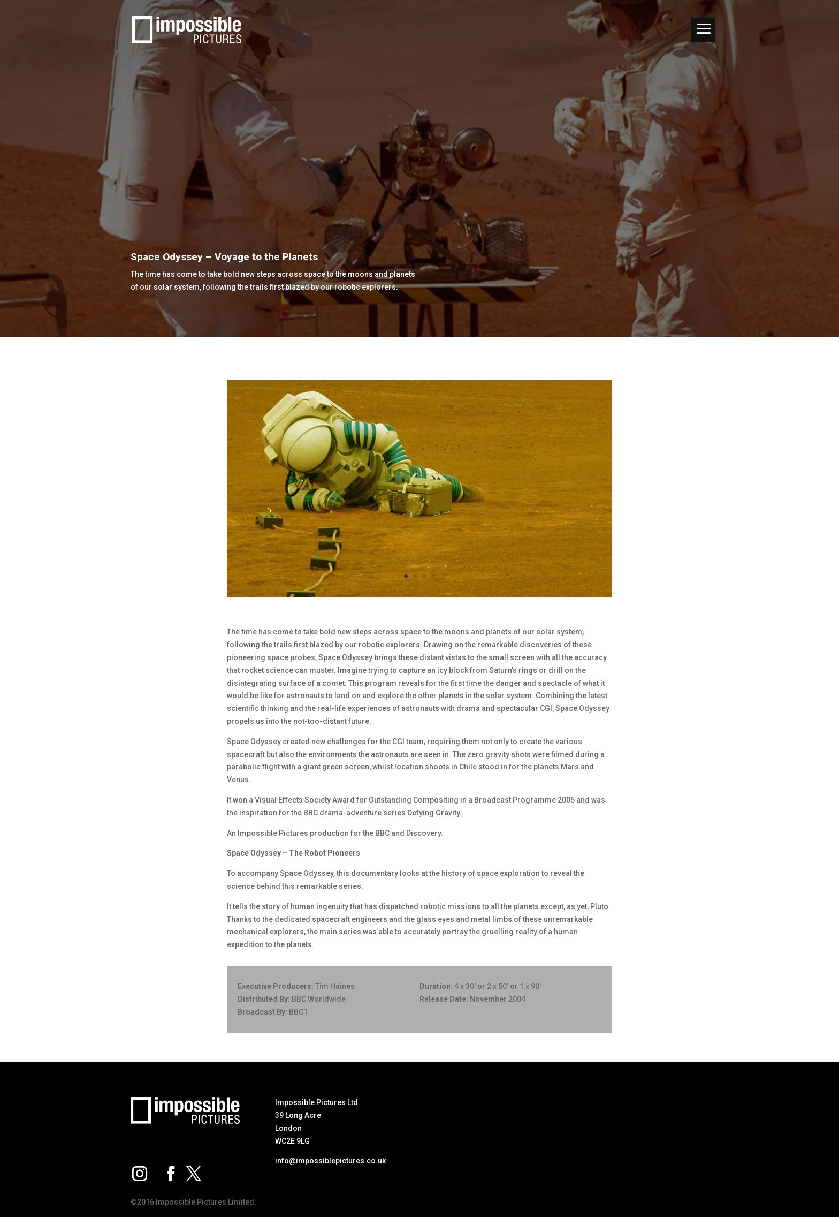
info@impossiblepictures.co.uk (330, 1160)
